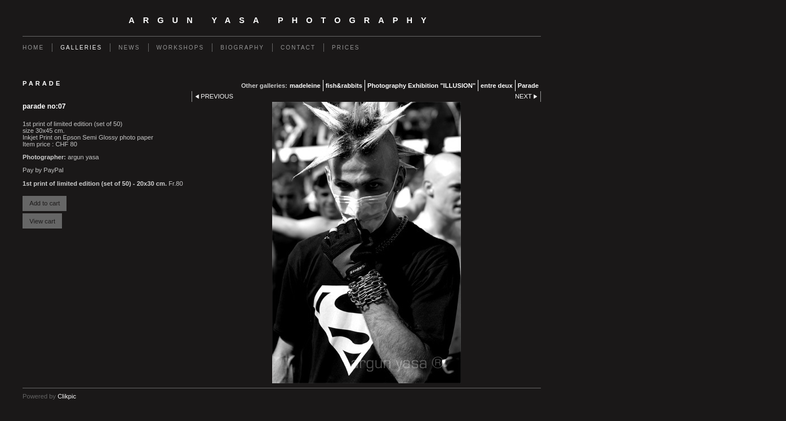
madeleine (305, 85)
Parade (528, 85)
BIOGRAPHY (242, 47)
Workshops (181, 47)
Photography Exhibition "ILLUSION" (421, 85)
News (129, 47)
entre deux (497, 85)
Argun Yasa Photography (281, 20)
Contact (298, 47)
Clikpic (66, 396)
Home (33, 47)
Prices (346, 47)
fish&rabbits (344, 85)
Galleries (81, 47)
